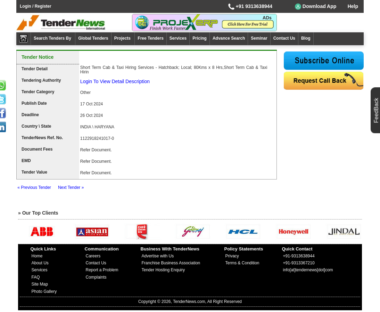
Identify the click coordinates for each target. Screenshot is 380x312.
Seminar (259, 38)
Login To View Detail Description (115, 81)
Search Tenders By (53, 38)
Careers (93, 256)
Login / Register (35, 6)
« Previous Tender (34, 187)
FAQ (36, 277)
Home (37, 256)
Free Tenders (150, 38)
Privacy (232, 256)
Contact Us (284, 38)
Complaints (96, 277)
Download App (315, 6)
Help (353, 6)
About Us (40, 263)
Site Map (40, 284)
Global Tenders (93, 38)
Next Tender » (71, 187)
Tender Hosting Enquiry (163, 269)
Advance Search (229, 38)
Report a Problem (102, 269)
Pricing (199, 38)
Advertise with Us (158, 256)
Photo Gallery (44, 291)
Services (178, 38)
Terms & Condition (242, 263)
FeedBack (376, 110)
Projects (123, 38)
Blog (306, 38)
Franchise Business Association (171, 263)
